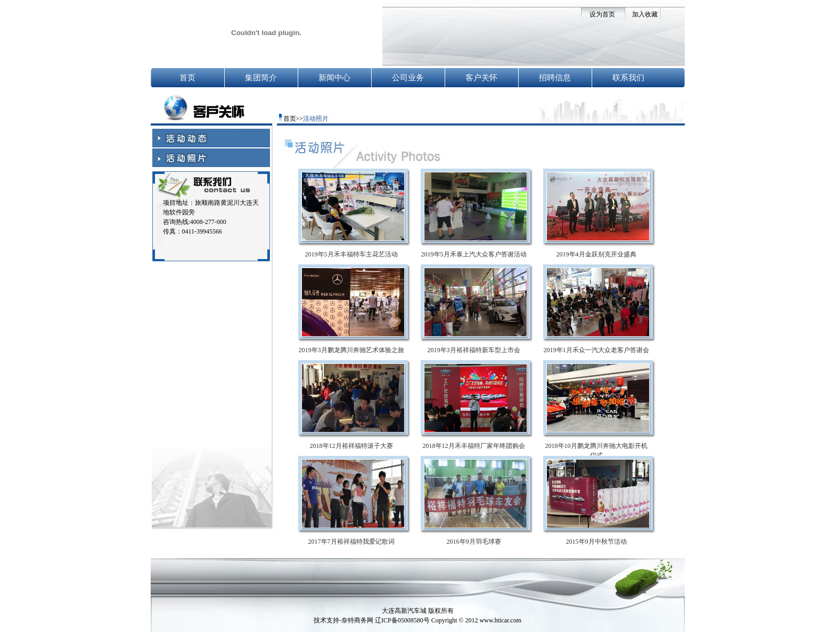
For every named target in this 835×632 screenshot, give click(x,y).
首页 (187, 77)
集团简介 (261, 77)
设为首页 (602, 14)
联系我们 (628, 77)
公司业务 (408, 77)
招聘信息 (555, 77)
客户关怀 (481, 77)
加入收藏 (645, 14)
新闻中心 (334, 77)
